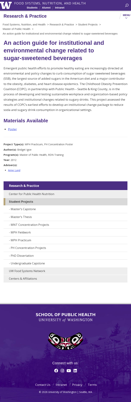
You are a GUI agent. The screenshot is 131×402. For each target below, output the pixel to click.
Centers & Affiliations (23, 279)
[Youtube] (69, 370)
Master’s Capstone (23, 209)
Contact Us (42, 385)
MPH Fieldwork (21, 232)
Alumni (46, 7)
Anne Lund (14, 170)
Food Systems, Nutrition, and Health (50, 3)
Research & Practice (24, 186)
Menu (126, 15)
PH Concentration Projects (28, 248)
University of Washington (6, 5)
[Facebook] (56, 370)
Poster (12, 129)
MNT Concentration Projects (30, 225)
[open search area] (127, 5)
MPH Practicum (21, 240)
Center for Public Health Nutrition (31, 194)
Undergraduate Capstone (28, 263)
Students (32, 7)
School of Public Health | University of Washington (65, 317)
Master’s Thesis (21, 217)
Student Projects (21, 202)
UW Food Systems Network (27, 271)
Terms (92, 385)
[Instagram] (62, 370)
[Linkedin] (75, 370)
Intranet (59, 7)
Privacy (77, 385)
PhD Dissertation (22, 256)
